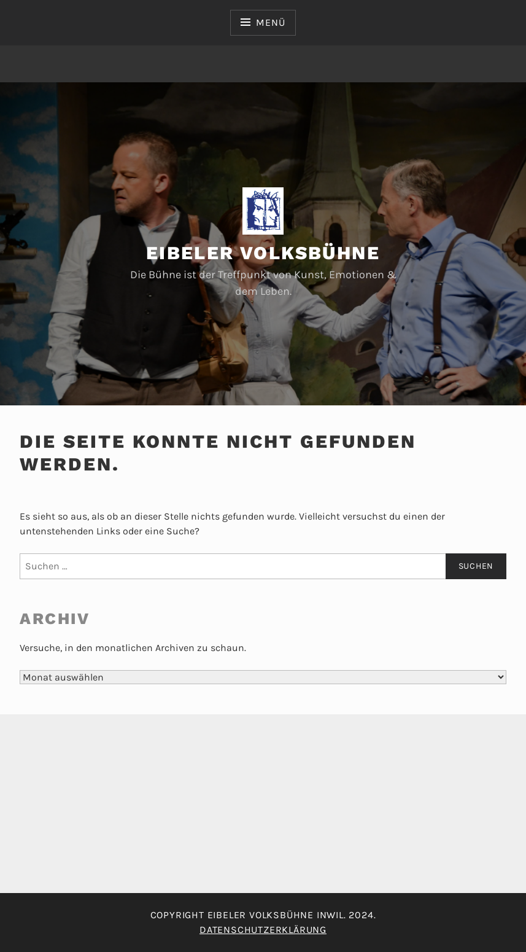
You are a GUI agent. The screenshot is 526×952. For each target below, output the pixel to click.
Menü (270, 22)
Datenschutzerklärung (263, 929)
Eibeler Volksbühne (263, 252)
